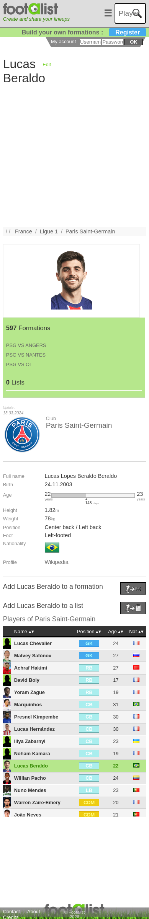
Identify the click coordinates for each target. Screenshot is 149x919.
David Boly (26, 680)
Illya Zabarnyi (30, 741)
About (33, 911)
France (23, 231)
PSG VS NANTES (26, 355)
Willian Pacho (30, 778)
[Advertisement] (72, 155)
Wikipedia (56, 562)
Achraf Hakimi (30, 668)
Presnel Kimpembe (36, 717)
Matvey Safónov (32, 655)
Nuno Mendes (30, 790)
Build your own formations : (84, 32)
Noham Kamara (32, 753)
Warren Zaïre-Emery (37, 802)
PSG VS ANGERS (26, 345)
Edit (47, 64)
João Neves (27, 815)
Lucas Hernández (34, 729)
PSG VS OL (19, 364)
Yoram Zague (29, 692)
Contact (11, 911)
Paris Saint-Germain (90, 231)
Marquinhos (28, 704)
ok (133, 42)
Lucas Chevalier (33, 643)
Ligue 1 (49, 231)
